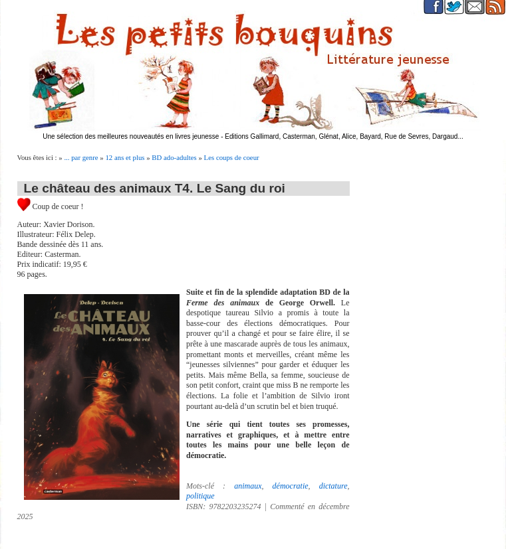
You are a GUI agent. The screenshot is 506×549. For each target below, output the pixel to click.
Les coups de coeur (231, 157)
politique (200, 496)
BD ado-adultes (174, 157)
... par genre (81, 157)
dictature (333, 486)
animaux (247, 486)
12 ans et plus (124, 157)
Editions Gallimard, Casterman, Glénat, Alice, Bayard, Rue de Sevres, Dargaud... (344, 136)
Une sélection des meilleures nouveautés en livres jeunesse (131, 136)
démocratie (291, 486)
